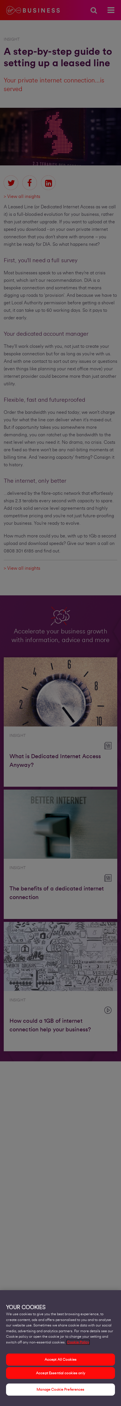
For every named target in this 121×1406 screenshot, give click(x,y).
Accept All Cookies (60, 1361)
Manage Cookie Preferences (60, 1391)
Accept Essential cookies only (60, 1374)
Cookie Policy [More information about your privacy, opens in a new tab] (78, 1343)
